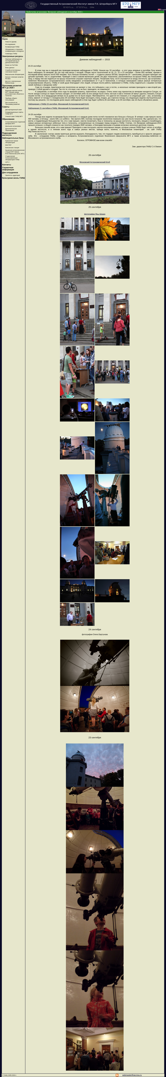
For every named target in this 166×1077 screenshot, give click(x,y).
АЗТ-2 (7, 162)
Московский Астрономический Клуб (95, 162)
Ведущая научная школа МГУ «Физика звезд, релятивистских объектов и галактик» (14, 93)
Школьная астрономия (13, 126)
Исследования (10, 44)
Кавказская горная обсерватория (11, 141)
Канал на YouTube (11, 65)
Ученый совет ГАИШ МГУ (14, 116)
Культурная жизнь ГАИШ (13, 178)
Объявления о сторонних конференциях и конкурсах (14, 50)
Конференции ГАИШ (12, 47)
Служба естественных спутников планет (13, 71)
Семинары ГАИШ (11, 53)
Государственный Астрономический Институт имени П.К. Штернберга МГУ (78, 4)
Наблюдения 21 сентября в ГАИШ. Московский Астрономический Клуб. (58, 108)
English (162, 10)
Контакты (6, 165)
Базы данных (9, 67)
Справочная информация (8, 169)
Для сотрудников (10, 173)
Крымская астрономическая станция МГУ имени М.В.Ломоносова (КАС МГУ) (14, 151)
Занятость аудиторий (12, 175)
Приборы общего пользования (11, 99)
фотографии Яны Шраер (94, 214)
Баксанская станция (12, 147)
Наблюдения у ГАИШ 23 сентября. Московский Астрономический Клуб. (58, 104)
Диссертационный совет (13, 109)
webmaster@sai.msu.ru (132, 1075)
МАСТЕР (8, 145)
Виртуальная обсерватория (14, 74)
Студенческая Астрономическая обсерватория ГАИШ (12, 157)
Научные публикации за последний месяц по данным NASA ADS (13, 60)
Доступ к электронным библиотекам (13, 82)
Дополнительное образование (11, 129)
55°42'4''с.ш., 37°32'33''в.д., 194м (78, 7)
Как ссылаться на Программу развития (12, 103)
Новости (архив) (10, 42)
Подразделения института (9, 134)
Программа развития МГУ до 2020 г (11, 87)
